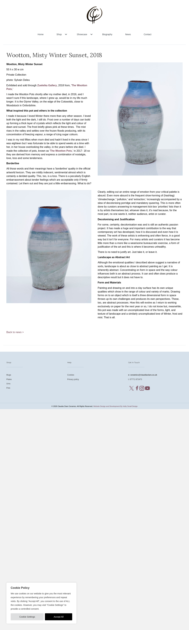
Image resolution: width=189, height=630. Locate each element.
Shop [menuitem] (59, 34)
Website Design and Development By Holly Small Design (115, 406)
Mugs (8, 375)
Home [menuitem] (41, 34)
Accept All (58, 617)
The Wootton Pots (61, 150)
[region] (41, 603)
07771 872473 (136, 379)
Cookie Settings (27, 617)
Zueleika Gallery (47, 85)
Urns (8, 384)
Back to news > (15, 332)
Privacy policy (73, 379)
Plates (9, 379)
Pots (8, 388)
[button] (66, 34)
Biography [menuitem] (107, 34)
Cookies (70, 375)
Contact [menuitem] (147, 34)
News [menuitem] (128, 34)
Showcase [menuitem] (82, 34)
